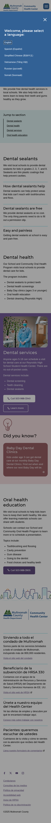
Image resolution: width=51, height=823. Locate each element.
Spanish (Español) (13, 49)
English (7, 42)
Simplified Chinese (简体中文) (18, 55)
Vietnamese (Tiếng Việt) (16, 62)
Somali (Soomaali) (13, 75)
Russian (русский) (13, 68)
